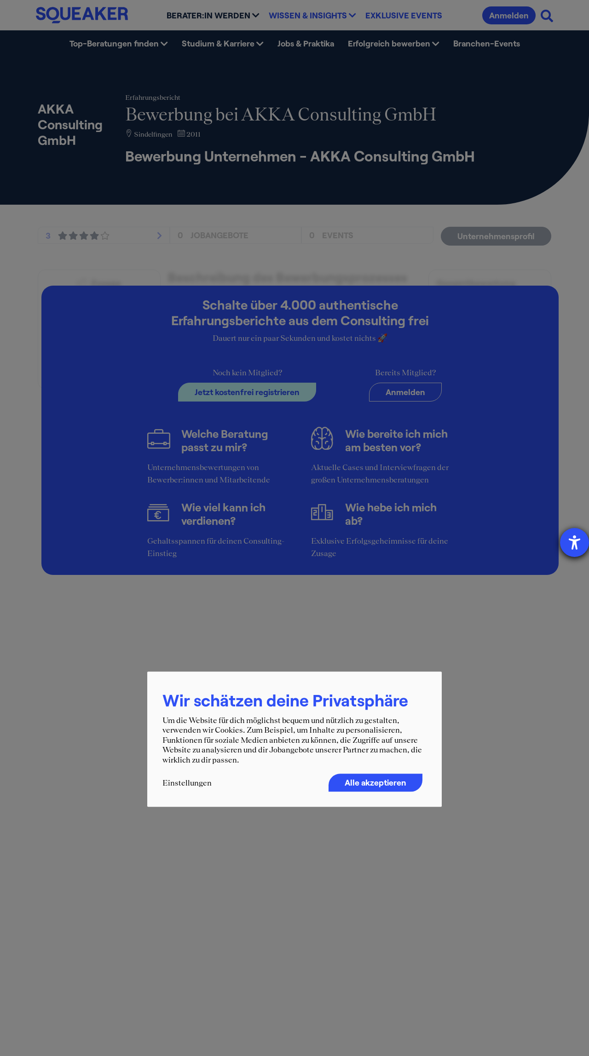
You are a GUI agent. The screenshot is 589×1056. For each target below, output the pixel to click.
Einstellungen (187, 782)
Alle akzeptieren (375, 782)
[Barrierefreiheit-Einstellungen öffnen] (574, 542)
